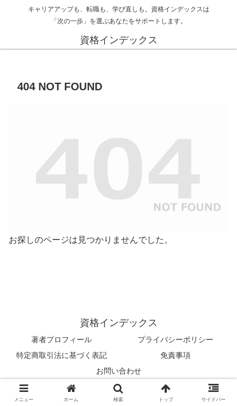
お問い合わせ (118, 371)
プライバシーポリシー (175, 339)
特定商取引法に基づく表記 (61, 355)
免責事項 (175, 355)
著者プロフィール (61, 339)
